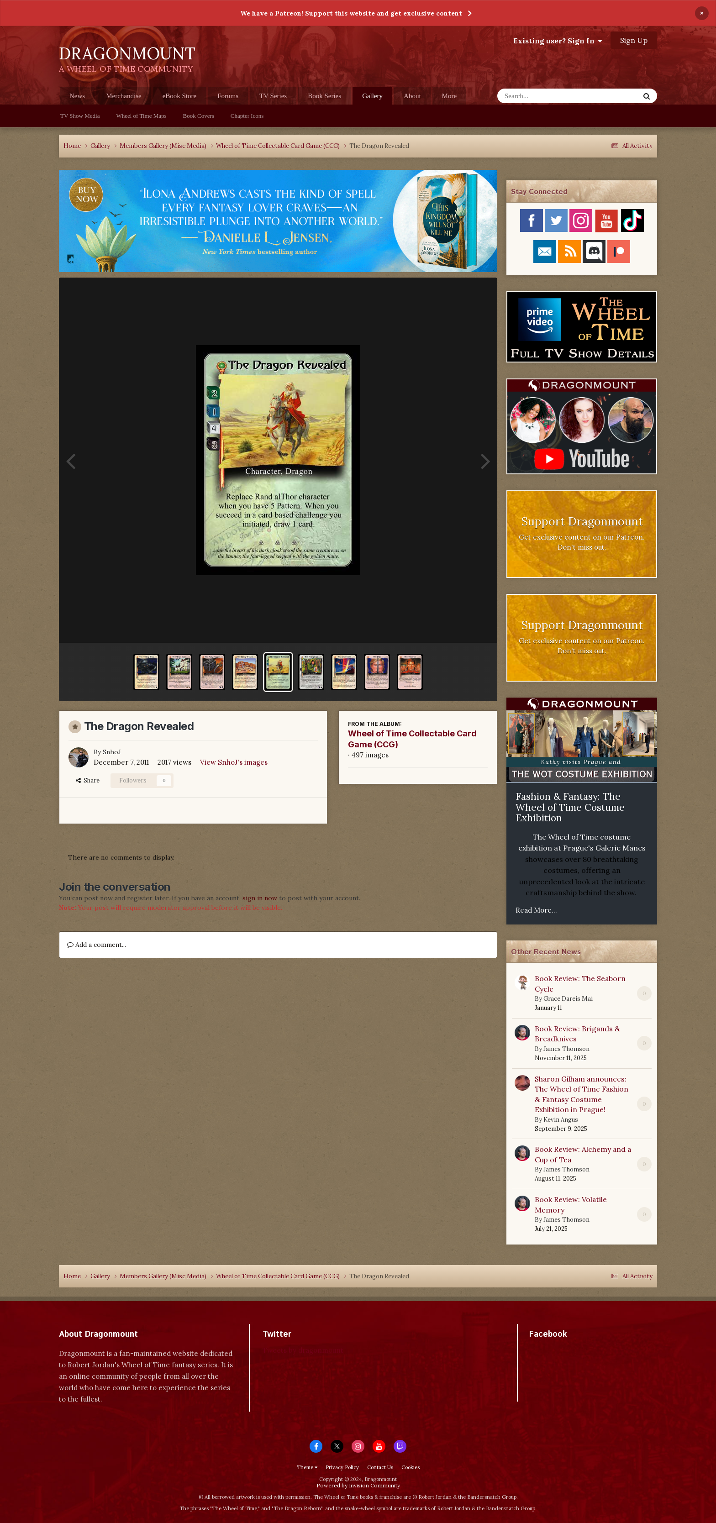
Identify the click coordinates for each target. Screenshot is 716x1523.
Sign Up (634, 40)
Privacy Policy (342, 1467)
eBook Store (180, 96)
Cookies (410, 1467)
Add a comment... (96, 944)
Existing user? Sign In (557, 40)
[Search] (544, 96)
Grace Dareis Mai (568, 999)
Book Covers (198, 115)
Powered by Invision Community (358, 1485)
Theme (307, 1467)
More (449, 96)
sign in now (259, 898)
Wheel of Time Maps (141, 115)
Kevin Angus (560, 1120)
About (412, 96)
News (77, 96)
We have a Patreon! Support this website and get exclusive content (351, 13)
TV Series (273, 96)
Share (88, 780)
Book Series (324, 96)
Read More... (536, 910)
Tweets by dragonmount (303, 1350)
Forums (227, 96)
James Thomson (566, 1049)
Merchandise (123, 96)
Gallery (372, 98)
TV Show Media (80, 115)
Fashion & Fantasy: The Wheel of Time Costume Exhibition (570, 807)
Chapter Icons (247, 115)
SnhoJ (112, 752)
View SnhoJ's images (234, 762)
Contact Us (380, 1467)
